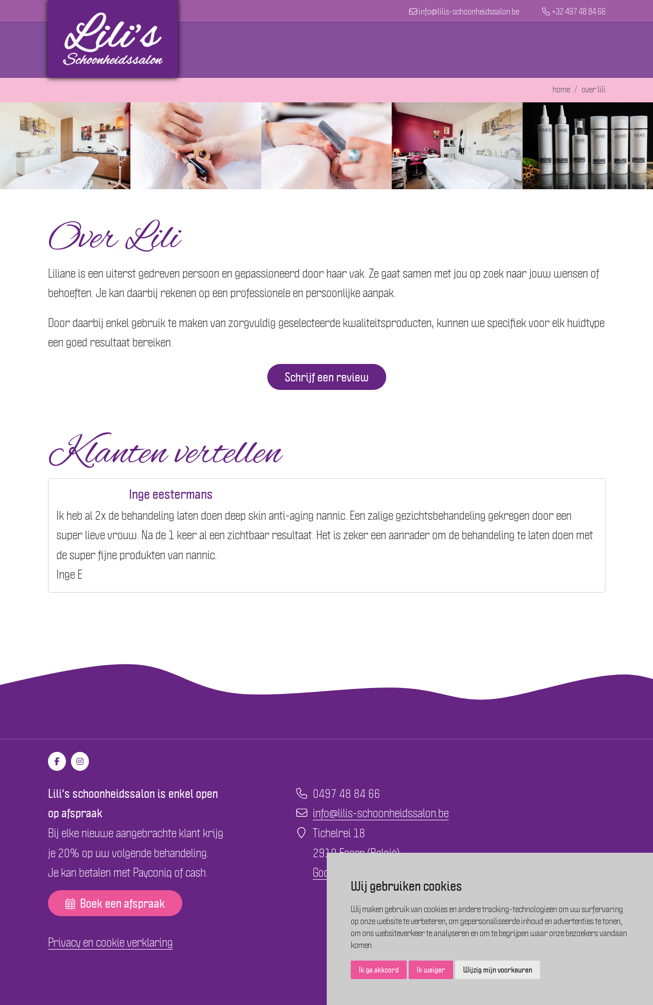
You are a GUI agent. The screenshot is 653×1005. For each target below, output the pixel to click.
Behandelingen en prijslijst (374, 49)
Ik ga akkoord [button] (379, 970)
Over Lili (533, 49)
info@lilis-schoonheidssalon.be (381, 812)
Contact (583, 49)
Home (286, 49)
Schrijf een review (327, 376)
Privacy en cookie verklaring (110, 941)
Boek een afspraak (115, 903)
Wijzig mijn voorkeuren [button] (497, 970)
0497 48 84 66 (346, 792)
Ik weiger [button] (431, 970)
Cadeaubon (475, 49)
